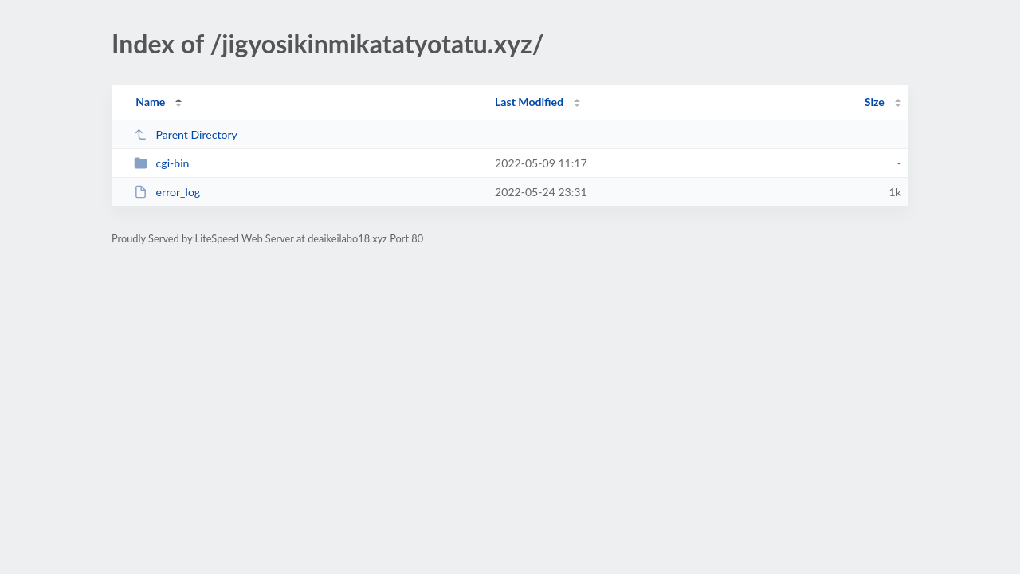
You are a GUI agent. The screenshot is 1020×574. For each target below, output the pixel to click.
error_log (167, 192)
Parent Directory (185, 134)
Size (875, 101)
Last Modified (529, 101)
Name (150, 101)
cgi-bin (161, 163)
